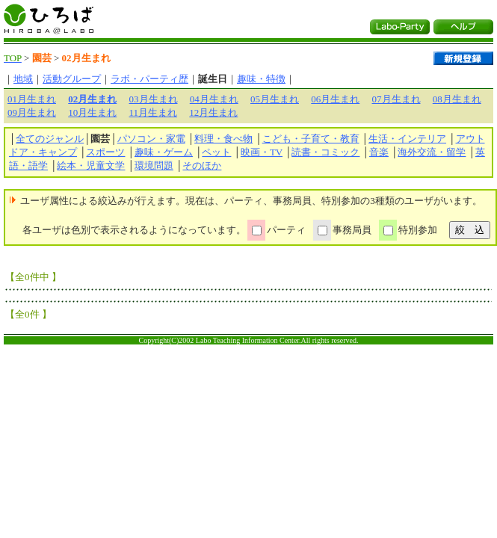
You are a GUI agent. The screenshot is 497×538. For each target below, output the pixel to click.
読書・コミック (325, 152)
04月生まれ (214, 99)
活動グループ (72, 78)
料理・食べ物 (223, 138)
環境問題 (154, 165)
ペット (216, 152)
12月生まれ (213, 112)
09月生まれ (31, 112)
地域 (23, 78)
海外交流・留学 (432, 152)
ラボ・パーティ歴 (149, 78)
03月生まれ (153, 99)
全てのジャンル (50, 138)
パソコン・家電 (151, 138)
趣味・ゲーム (164, 152)
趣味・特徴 (261, 78)
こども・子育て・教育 (310, 138)
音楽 (379, 152)
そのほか (201, 165)
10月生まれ (92, 112)
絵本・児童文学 (91, 165)
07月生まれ (396, 99)
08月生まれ (457, 99)
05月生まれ (274, 99)
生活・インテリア (407, 138)
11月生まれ (153, 112)
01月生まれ (31, 99)
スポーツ (105, 152)
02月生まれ (92, 99)
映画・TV (262, 152)
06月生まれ (335, 99)
